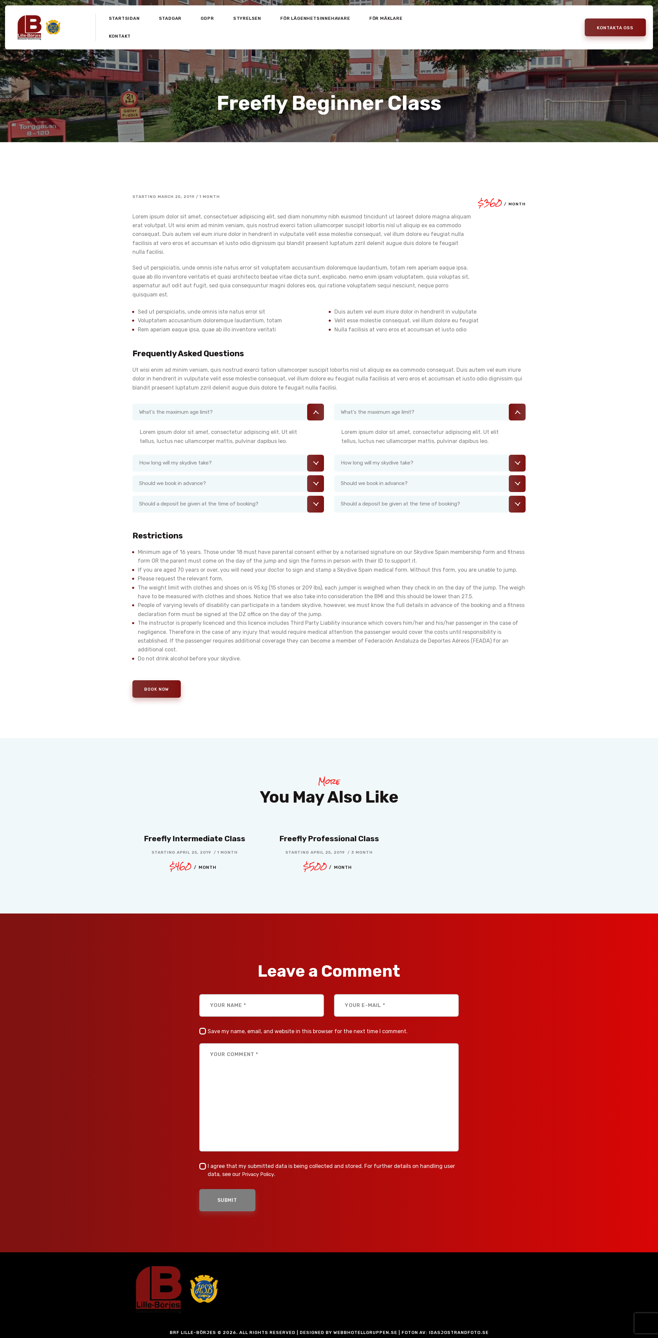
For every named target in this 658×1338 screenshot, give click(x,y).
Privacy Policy (259, 1175)
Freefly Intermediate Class (194, 839)
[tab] (228, 412)
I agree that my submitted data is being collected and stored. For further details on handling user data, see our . (331, 1171)
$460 (192, 867)
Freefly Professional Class (329, 839)
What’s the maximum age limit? (178, 412)
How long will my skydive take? (178, 463)
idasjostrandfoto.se (459, 1335)
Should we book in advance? (175, 483)
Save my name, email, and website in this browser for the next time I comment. (308, 1032)
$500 (327, 867)
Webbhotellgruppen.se (365, 1335)
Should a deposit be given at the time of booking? (202, 504)
